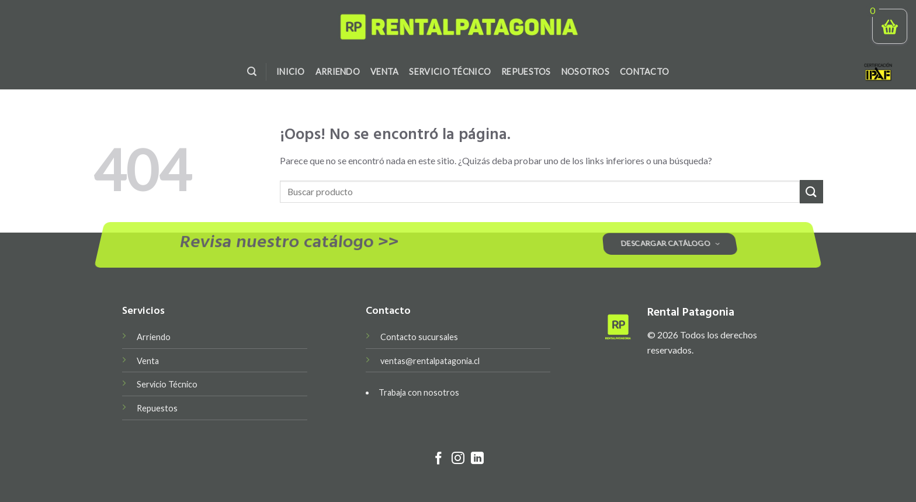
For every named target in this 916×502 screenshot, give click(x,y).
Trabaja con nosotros (419, 392)
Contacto (644, 72)
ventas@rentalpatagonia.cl (430, 361)
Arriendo (337, 72)
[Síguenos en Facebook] (438, 459)
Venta (384, 72)
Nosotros (585, 72)
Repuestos (526, 72)
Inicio (290, 72)
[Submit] (811, 191)
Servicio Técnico (450, 72)
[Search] (251, 71)
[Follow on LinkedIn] (477, 459)
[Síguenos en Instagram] (458, 459)
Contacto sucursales (419, 337)
